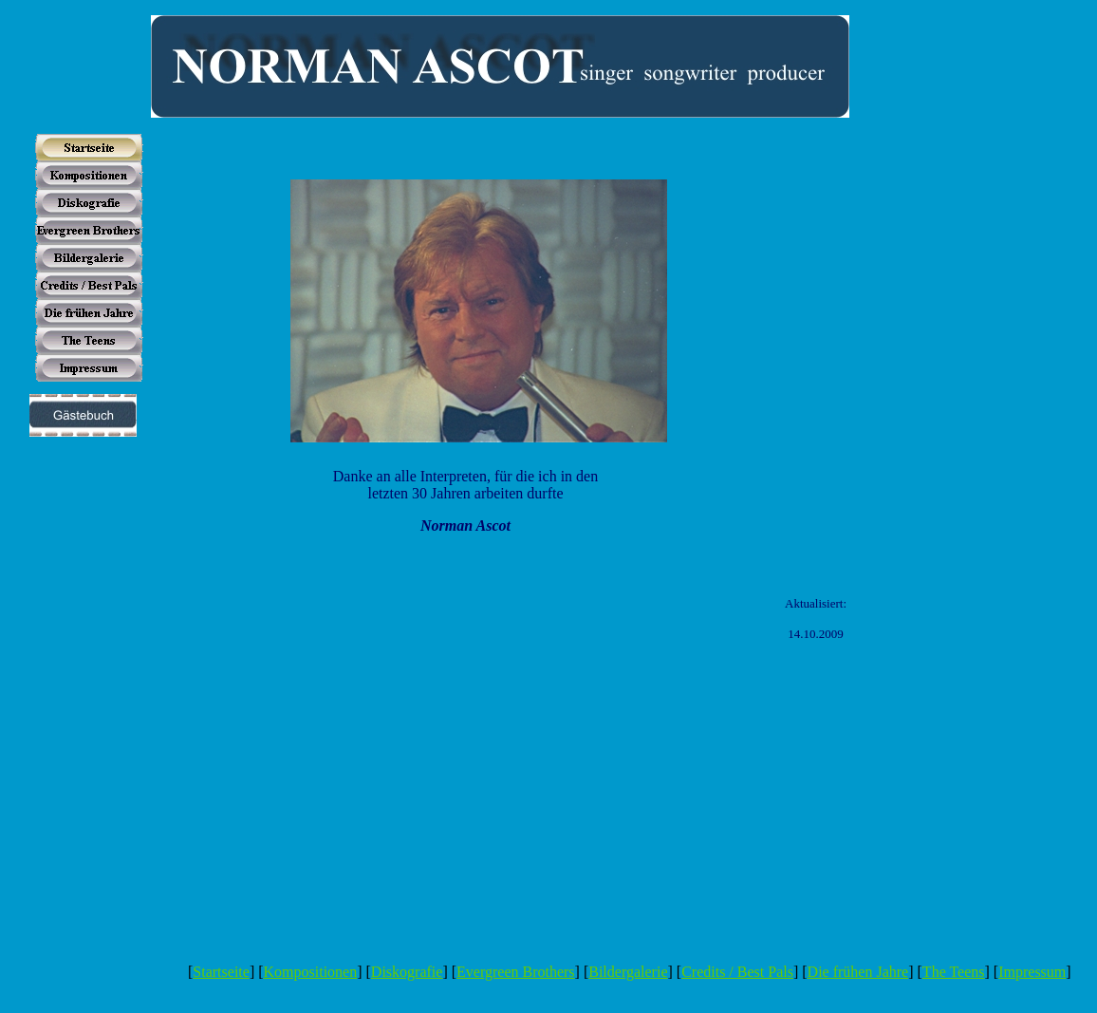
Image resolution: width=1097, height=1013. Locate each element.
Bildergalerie (627, 972)
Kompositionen (311, 972)
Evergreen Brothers (515, 972)
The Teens (953, 972)
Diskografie (407, 972)
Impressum (1032, 972)
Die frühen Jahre (858, 972)
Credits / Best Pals (737, 972)
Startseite (221, 972)
